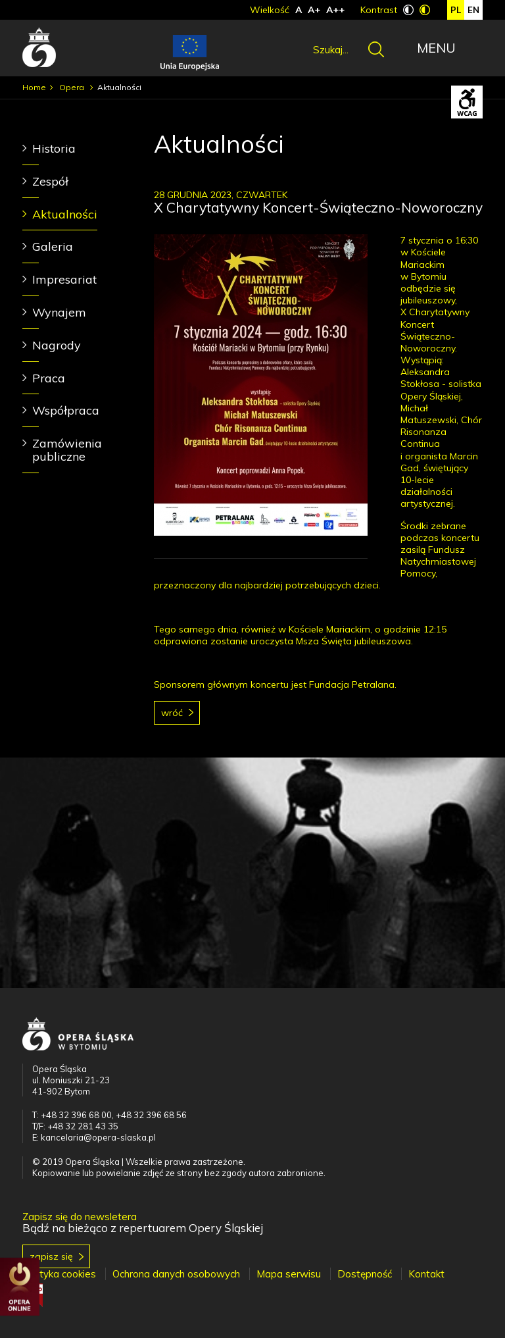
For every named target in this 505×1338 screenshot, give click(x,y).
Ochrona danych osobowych (176, 1274)
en (473, 10)
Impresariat (64, 279)
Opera (72, 87)
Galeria (52, 246)
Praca (48, 378)
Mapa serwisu (288, 1274)
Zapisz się (51, 1256)
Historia (54, 148)
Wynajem (59, 312)
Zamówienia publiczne (67, 450)
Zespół (50, 181)
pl (455, 10)
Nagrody (56, 345)
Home (34, 87)
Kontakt (426, 1274)
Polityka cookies (59, 1274)
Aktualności (64, 214)
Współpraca (65, 410)
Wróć (172, 713)
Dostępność (364, 1274)
